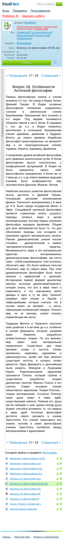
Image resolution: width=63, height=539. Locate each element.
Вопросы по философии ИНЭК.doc (29, 483)
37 (57, 483)
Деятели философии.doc (23, 509)
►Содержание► (2, 127)
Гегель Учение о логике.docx (25, 504)
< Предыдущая (17, 75)
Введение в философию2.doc (26, 473)
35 (57, 463)
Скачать (27, 62)
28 (57, 509)
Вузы (5, 10)
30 (57, 473)
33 (57, 494)
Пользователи (40, 10)
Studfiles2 (30, 22)
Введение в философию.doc (25, 463)
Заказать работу (33, 16)
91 (57, 458)
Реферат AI (10, 16)
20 (57, 478)
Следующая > (51, 75)
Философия (24, 43)
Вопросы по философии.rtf (24, 499)
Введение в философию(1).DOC (27, 458)
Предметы (20, 10)
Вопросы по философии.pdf (25, 494)
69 (57, 504)
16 (57, 499)
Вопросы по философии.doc (25, 478)
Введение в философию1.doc (26, 468)
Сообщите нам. (41, 29)
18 (57, 468)
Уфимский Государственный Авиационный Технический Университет (34, 35)
